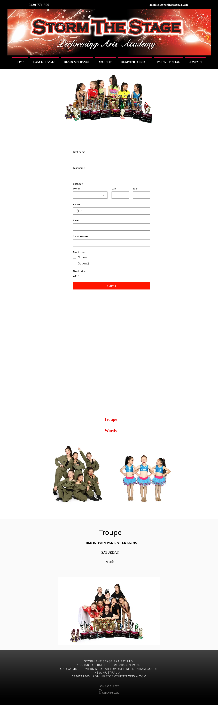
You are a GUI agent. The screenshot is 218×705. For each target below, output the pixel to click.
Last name (79, 168)
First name (79, 152)
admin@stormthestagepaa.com (169, 4)
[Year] (140, 195)
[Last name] (110, 174)
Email (76, 220)
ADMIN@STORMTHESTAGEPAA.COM (119, 676)
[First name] (110, 158)
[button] (44, 61)
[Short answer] (110, 242)
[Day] (119, 195)
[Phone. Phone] (115, 211)
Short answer (80, 236)
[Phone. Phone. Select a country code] (78, 211)
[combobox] (90, 195)
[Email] (110, 227)
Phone (76, 204)
